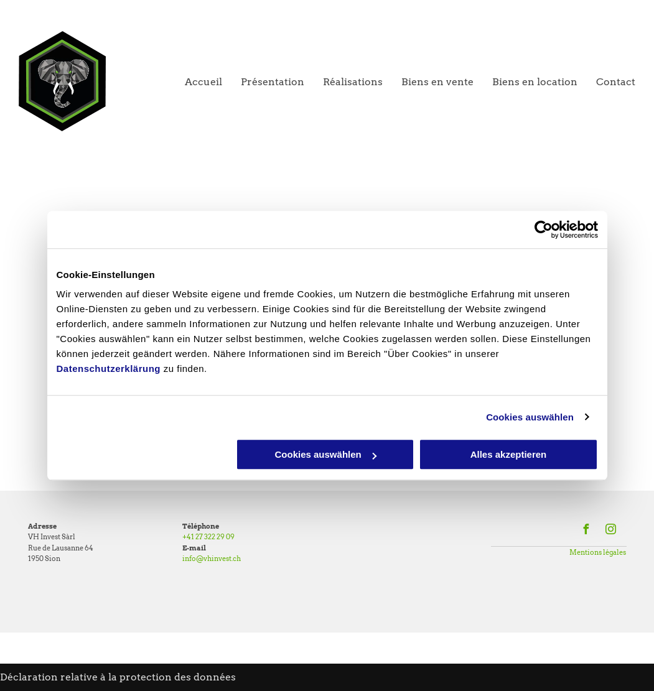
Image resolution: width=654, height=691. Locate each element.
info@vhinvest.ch (211, 558)
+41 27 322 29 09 (208, 536)
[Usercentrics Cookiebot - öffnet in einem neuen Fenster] (543, 229)
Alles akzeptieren (508, 454)
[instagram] (610, 530)
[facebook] (585, 530)
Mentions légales (597, 552)
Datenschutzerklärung (109, 368)
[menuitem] (194, 82)
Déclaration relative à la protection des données (118, 677)
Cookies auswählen (530, 417)
